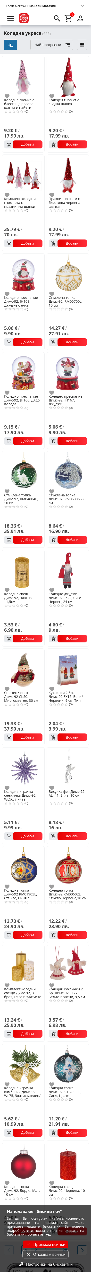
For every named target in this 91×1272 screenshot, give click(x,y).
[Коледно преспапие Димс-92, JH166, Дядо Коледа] (23, 372)
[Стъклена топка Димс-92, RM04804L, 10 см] (23, 471)
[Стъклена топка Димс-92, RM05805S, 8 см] (68, 471)
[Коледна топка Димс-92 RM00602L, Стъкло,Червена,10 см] (68, 866)
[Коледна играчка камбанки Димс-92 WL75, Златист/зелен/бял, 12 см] (23, 1064)
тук (47, 1234)
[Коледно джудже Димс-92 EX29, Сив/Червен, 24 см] (68, 570)
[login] (80, 18)
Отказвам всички (45, 1254)
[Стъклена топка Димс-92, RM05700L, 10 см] (68, 274)
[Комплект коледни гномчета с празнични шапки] (23, 175)
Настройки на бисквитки (45, 1264)
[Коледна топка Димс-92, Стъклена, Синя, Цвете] (68, 1064)
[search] (57, 18)
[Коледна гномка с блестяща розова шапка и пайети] (23, 76)
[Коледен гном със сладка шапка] (68, 76)
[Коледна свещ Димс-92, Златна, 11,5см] (23, 570)
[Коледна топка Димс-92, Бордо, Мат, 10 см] (23, 1163)
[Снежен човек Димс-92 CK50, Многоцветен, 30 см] (23, 669)
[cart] (69, 18)
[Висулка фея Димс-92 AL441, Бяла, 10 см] (68, 768)
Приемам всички (45, 1244)
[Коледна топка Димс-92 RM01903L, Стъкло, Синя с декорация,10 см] (23, 866)
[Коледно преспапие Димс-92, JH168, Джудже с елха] (23, 274)
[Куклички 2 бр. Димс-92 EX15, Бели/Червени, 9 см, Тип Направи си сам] (68, 669)
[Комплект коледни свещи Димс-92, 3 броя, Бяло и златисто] (23, 965)
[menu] (11, 18)
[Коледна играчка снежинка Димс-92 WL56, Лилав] (23, 768)
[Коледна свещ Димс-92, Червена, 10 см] (68, 1163)
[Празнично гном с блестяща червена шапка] (68, 175)
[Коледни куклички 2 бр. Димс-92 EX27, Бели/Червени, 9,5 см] (68, 965)
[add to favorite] (10, 96)
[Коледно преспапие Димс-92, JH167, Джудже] (68, 372)
